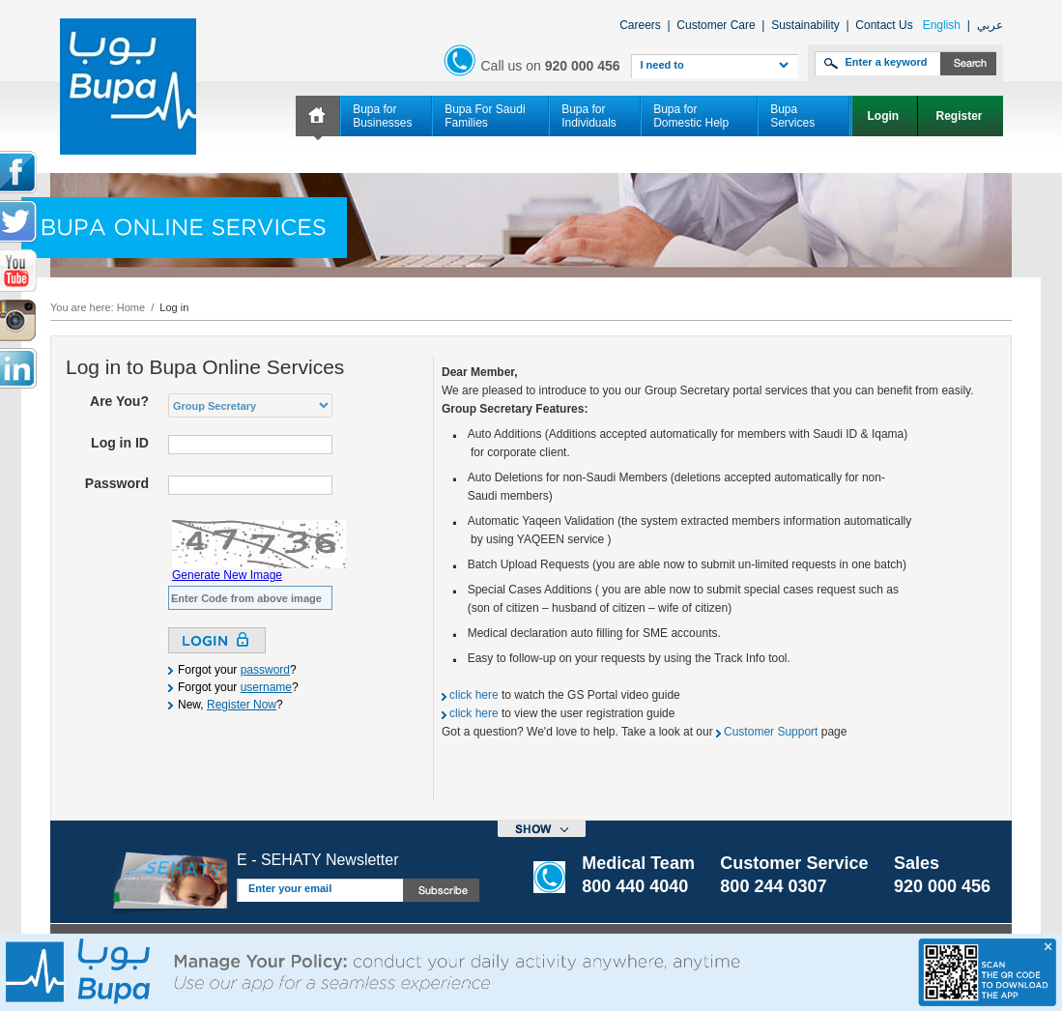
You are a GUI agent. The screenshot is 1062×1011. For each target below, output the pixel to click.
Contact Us (883, 25)
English (942, 25)
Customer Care (715, 25)
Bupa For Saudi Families (485, 116)
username (266, 687)
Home (131, 307)
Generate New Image (227, 575)
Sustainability (805, 25)
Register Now (241, 704)
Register (961, 116)
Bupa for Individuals (589, 116)
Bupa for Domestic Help (691, 116)
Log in (173, 307)
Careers (640, 25)
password (265, 670)
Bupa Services (792, 116)
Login (884, 116)
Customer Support (771, 731)
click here (474, 695)
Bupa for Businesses (382, 116)
